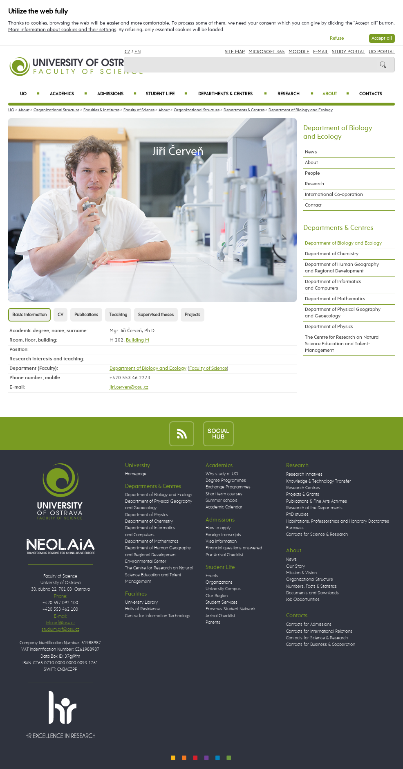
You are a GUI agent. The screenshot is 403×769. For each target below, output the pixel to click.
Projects (192, 315)
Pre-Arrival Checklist (224, 555)
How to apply (218, 528)
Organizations (219, 582)
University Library (141, 602)
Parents (213, 623)
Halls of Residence (142, 609)
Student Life (166, 94)
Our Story (295, 566)
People (312, 173)
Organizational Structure (56, 110)
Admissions (117, 94)
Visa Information (221, 542)
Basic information (29, 315)
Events (212, 576)
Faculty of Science (138, 110)
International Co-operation (334, 194)
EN (137, 51)
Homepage (135, 474)
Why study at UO (222, 474)
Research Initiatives (304, 474)
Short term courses (224, 494)
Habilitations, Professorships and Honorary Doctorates (337, 521)
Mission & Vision (301, 573)
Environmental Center (145, 562)
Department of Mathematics (335, 298)
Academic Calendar (224, 507)
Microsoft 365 (267, 51)
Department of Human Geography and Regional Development (342, 268)
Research (295, 94)
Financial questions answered (234, 548)
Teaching (118, 315)
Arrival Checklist (220, 616)
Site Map (235, 51)
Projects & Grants (302, 494)
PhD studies (297, 515)
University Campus (223, 589)
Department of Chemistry (331, 253)
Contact (313, 205)
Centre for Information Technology (157, 616)
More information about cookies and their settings (62, 29)
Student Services (221, 602)
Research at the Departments (314, 508)
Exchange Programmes (228, 487)
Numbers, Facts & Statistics (311, 587)
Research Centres (303, 488)
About (335, 94)
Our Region (217, 596)
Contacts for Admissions (308, 625)
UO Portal (382, 51)
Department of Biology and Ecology (301, 110)
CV (60, 315)
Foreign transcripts (223, 535)
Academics (68, 94)
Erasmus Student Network (230, 609)
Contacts (370, 94)
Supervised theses (156, 315)
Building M (137, 340)
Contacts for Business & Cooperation (320, 645)
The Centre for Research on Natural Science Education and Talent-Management (342, 344)
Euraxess (295, 528)
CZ (127, 51)
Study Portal (348, 51)
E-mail (320, 51)
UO (30, 94)
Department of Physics (329, 326)
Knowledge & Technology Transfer (318, 481)
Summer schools (221, 501)
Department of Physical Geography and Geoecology (343, 313)
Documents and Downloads (312, 593)
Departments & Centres (232, 94)
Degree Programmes (226, 481)
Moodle (299, 51)
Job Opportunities (303, 600)
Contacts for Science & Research (317, 535)
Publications (86, 315)
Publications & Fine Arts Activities (316, 501)
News (311, 152)
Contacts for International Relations (319, 632)
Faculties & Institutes (101, 110)
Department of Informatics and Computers (333, 285)
